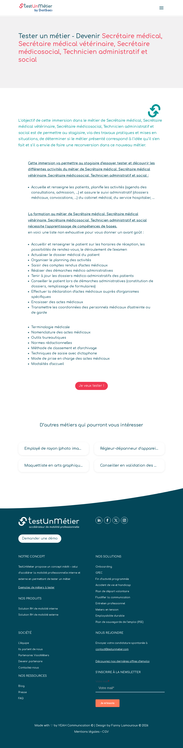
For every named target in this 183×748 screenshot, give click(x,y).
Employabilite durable (110, 615)
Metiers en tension (107, 609)
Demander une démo (40, 538)
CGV (105, 731)
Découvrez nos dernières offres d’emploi (123, 661)
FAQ (21, 698)
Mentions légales (87, 731)
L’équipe (23, 643)
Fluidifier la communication (113, 597)
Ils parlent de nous (30, 649)
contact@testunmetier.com (112, 649)
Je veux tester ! (91, 386)
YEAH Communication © (75, 725)
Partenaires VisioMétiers (33, 655)
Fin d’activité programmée (112, 579)
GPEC (99, 572)
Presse (22, 692)
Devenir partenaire (30, 661)
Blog (21, 686)
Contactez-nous (28, 667)
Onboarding (104, 566)
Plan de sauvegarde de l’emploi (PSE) (119, 622)
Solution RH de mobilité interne (38, 608)
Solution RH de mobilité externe (38, 614)
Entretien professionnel (110, 603)
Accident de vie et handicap (113, 585)
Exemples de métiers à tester (36, 587)
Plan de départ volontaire (112, 591)
